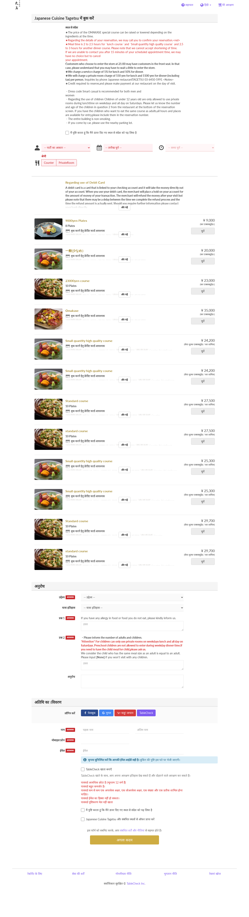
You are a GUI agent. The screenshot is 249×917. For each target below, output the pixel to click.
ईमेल (67, 751)
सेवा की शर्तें (78, 873)
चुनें (204, 231)
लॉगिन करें (70, 713)
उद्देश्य (67, 597)
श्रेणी (43, 156)
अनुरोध (71, 676)
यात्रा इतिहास (68, 607)
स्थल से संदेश (71, 27)
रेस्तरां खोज (215, 873)
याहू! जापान (125, 712)
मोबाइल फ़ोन (63, 740)
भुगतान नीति (170, 873)
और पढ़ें (124, 207)
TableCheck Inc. (136, 883)
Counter (47, 163)
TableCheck (146, 712)
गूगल (106, 712)
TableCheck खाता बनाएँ (96, 769)
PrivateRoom (65, 163)
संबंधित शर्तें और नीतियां (132, 830)
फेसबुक (90, 712)
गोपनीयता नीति (123, 873)
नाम (68, 730)
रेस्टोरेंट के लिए (34, 873)
